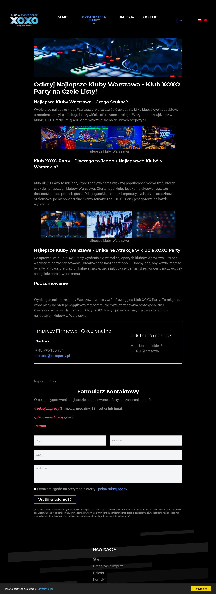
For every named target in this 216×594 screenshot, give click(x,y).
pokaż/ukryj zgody (112, 489)
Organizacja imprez (108, 566)
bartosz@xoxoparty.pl (52, 356)
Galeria (98, 573)
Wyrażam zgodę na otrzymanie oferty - (80, 489)
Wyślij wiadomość (55, 499)
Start (97, 559)
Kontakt (99, 580)
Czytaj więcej (45, 589)
